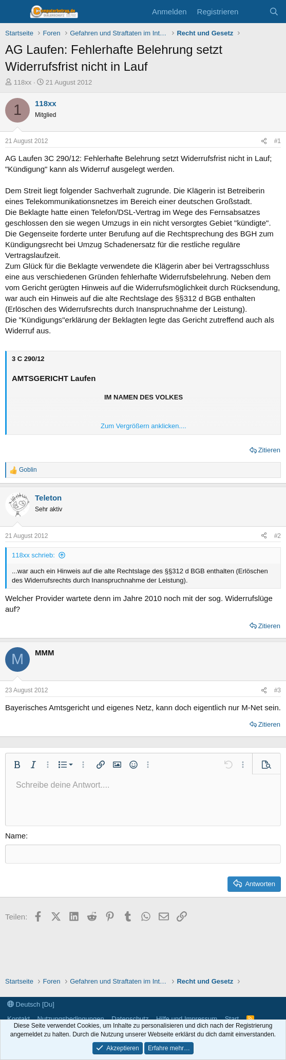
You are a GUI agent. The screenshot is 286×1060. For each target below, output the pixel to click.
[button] (17, 764)
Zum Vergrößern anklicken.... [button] (143, 426)
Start (232, 1019)
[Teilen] (264, 141)
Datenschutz (129, 1019)
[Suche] (274, 11)
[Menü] (14, 12)
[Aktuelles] (253, 11)
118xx (23, 82)
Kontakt (18, 1019)
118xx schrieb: (33, 555)
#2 (277, 535)
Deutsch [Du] (30, 1004)
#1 (277, 141)
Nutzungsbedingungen (70, 1019)
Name (15, 835)
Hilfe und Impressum (186, 1019)
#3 (277, 690)
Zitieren (269, 450)
